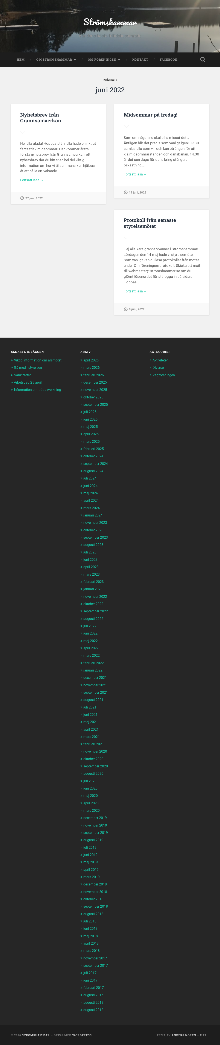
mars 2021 (92, 737)
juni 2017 (90, 980)
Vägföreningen (164, 377)
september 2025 (97, 406)
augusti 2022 (94, 619)
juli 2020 (90, 781)
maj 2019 (91, 862)
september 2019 (97, 833)
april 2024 (91, 502)
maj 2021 (91, 722)
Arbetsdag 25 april (29, 384)
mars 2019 (92, 877)
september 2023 (97, 538)
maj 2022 (91, 641)
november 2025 (96, 391)
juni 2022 (90, 634)
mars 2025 (92, 443)
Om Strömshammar (54, 61)
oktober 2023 (94, 531)
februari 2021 (94, 744)
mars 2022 (92, 656)
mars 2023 (92, 575)
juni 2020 (90, 789)
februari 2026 (94, 377)
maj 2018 (91, 936)
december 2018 (96, 884)
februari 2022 (94, 664)
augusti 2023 (94, 546)
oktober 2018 (94, 899)
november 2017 (96, 958)
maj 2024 (91, 494)
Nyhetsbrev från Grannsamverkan (40, 119)
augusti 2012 (94, 1009)
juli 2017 (90, 973)
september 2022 (97, 612)
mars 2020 (92, 811)
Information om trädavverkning (39, 391)
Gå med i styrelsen (29, 369)
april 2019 (91, 870)
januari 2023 (93, 590)
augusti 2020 (94, 774)
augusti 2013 (94, 1002)
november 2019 (96, 825)
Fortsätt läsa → (32, 182)
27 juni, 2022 (34, 201)
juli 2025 (90, 413)
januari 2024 (93, 516)
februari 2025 (94, 450)
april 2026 (91, 362)
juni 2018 (90, 929)
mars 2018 (92, 950)
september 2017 (97, 965)
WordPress (82, 1035)
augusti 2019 (94, 840)
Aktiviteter (161, 362)
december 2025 (96, 384)
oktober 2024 (94, 458)
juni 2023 (90, 561)
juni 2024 (90, 487)
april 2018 (91, 943)
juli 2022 (90, 627)
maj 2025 (91, 428)
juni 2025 (90, 421)
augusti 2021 (94, 700)
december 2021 (96, 678)
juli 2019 (90, 847)
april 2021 (91, 730)
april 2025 (91, 435)
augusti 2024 (94, 472)
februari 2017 (94, 987)
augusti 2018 (94, 914)
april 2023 (91, 568)
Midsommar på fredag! (150, 116)
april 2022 (91, 649)
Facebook (168, 61)
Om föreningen (102, 61)
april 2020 (91, 803)
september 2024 (97, 465)
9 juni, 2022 (137, 312)
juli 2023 (90, 553)
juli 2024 (90, 480)
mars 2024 (92, 509)
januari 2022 (93, 671)
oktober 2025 (94, 399)
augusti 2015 (94, 995)
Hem (21, 61)
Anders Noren (184, 1035)
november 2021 (96, 686)
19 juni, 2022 (137, 195)
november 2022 (96, 597)
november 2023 (96, 524)
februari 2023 (94, 583)
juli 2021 (90, 708)
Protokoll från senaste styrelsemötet (149, 225)
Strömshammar (110, 22)
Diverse (159, 369)
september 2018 (97, 906)
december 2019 (96, 818)
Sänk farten (23, 377)
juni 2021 (90, 715)
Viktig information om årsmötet (39, 362)
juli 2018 (90, 921)
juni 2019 (90, 855)
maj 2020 (91, 796)
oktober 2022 (94, 605)
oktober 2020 (94, 759)
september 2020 (97, 767)
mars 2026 (92, 369)
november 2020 (96, 752)
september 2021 (97, 693)
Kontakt (140, 61)
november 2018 (96, 892)
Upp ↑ (204, 1035)
